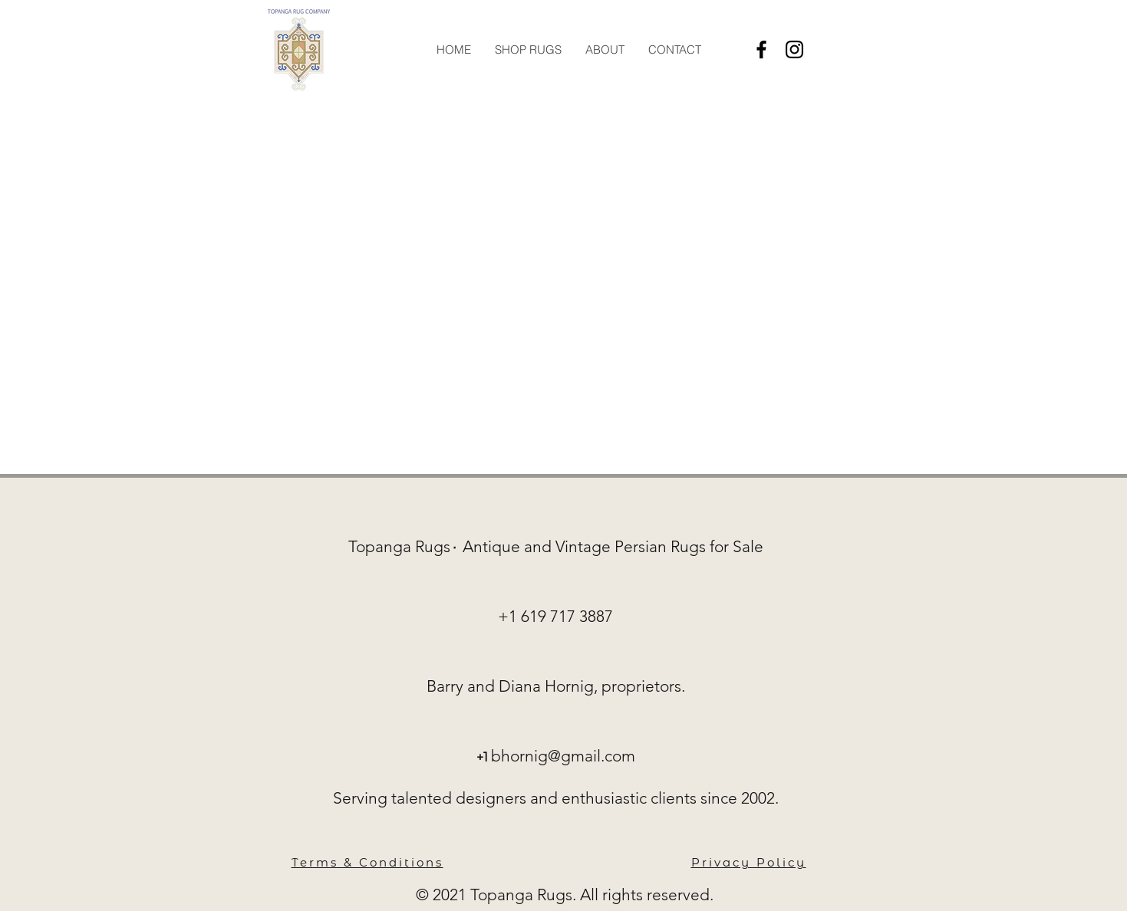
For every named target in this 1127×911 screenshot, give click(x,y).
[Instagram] (794, 49)
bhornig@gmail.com (563, 755)
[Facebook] (761, 49)
